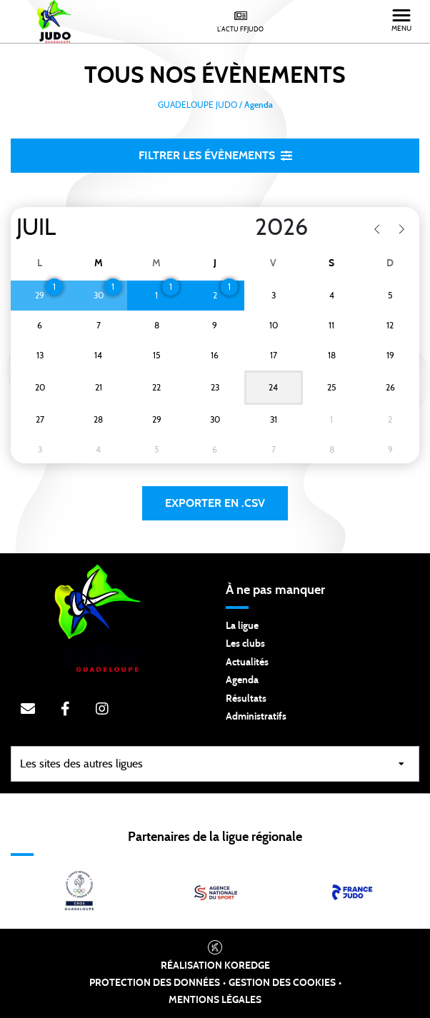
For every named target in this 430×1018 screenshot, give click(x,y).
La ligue (242, 626)
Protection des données (154, 983)
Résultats (246, 699)
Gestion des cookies (282, 983)
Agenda (242, 680)
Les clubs (245, 644)
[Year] (243, 227)
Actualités (247, 662)
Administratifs (256, 717)
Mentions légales (215, 1000)
